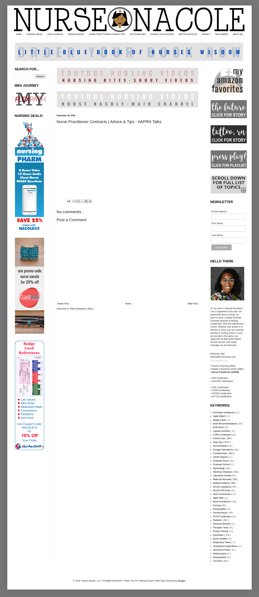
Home (128, 303)
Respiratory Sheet (222, 542)
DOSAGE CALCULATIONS (162, 34)
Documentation (220, 446)
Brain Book (218, 427)
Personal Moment (222, 524)
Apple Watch (219, 416)
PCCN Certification (222, 516)
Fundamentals (220, 453)
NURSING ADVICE (76, 34)
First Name (217, 223)
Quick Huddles (220, 538)
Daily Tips (218, 442)
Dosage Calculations (223, 449)
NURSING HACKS (35, 34)
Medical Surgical (221, 483)
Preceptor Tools (221, 527)
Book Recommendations (225, 423)
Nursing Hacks (220, 512)
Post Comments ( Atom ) (82, 309)
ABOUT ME (238, 34)
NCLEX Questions (222, 487)
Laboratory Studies (222, 475)
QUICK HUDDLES (55, 34)
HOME (19, 34)
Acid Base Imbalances (224, 412)
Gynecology (219, 468)
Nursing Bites (220, 509)
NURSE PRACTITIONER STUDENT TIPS (107, 34)
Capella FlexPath (221, 431)
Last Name (217, 235)
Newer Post (63, 303)
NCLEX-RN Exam (222, 490)
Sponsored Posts (221, 550)
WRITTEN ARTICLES (188, 34)
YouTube (217, 561)
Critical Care (219, 438)
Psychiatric (218, 535)
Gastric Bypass (220, 457)
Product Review (221, 531)
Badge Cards (219, 420)
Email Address (219, 211)
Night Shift (218, 498)
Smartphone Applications (225, 546)
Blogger (181, 581)
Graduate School (221, 464)
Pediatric (217, 520)
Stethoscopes (220, 553)
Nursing (217, 505)
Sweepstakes (220, 557)
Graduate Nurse (221, 461)
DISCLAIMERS (221, 34)
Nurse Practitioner (222, 501)
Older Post (193, 303)
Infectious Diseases (223, 472)
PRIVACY (206, 34)
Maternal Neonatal (222, 479)
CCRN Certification (222, 435)
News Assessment (222, 494)
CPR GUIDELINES (138, 34)
